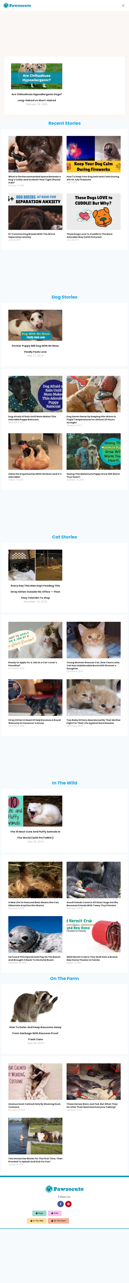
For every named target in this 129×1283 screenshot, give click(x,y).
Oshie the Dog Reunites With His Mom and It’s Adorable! (34, 494)
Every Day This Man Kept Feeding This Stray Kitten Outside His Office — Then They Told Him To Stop (35, 615)
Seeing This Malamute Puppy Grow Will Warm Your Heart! (93, 494)
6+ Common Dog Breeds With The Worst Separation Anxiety (31, 248)
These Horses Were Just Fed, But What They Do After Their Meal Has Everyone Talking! (92, 1160)
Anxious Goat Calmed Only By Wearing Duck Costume (34, 1160)
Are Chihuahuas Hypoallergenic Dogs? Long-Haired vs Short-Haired (36, 102)
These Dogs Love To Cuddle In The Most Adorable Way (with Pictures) (89, 248)
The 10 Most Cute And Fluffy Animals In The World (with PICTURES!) (35, 870)
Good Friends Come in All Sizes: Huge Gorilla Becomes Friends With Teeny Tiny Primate (92, 946)
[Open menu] (123, 5)
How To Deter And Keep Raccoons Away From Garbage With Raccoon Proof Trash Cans (35, 1080)
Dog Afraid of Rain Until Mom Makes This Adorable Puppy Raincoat (32, 436)
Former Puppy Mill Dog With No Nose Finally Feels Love (35, 363)
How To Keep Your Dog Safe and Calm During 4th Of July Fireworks (93, 190)
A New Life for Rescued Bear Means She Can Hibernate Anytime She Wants (33, 946)
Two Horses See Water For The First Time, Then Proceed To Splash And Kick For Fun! (35, 1215)
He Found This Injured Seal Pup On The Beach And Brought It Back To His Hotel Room (34, 1001)
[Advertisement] (64, 34)
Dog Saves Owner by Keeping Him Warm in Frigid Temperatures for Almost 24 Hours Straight (91, 437)
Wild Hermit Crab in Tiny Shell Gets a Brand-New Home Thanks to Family (92, 1001)
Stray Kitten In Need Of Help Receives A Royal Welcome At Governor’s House (34, 752)
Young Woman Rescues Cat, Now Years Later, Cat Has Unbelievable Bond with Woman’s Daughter (93, 695)
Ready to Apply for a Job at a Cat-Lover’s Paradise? (32, 694)
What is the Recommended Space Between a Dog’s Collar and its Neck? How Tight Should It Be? (34, 191)
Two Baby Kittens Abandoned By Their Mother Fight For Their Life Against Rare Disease (94, 752)
